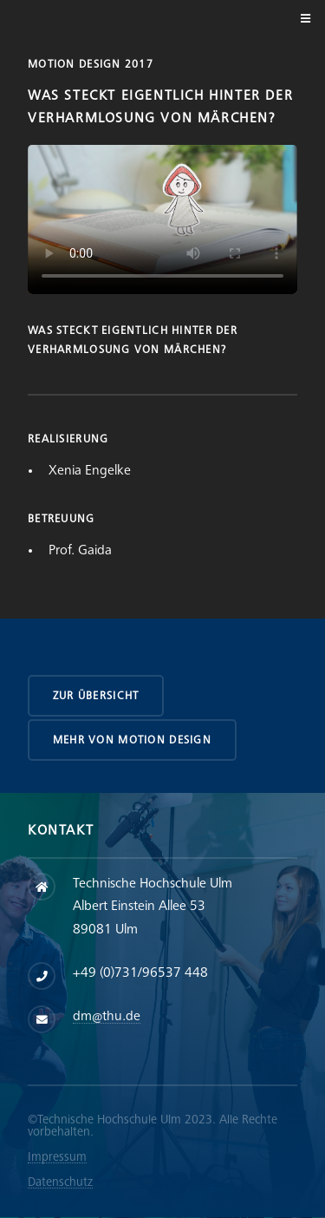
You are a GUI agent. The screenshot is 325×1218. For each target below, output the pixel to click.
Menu (303, 19)
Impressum (57, 1156)
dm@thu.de (106, 1016)
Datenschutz (60, 1182)
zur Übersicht (96, 696)
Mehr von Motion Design (132, 740)
